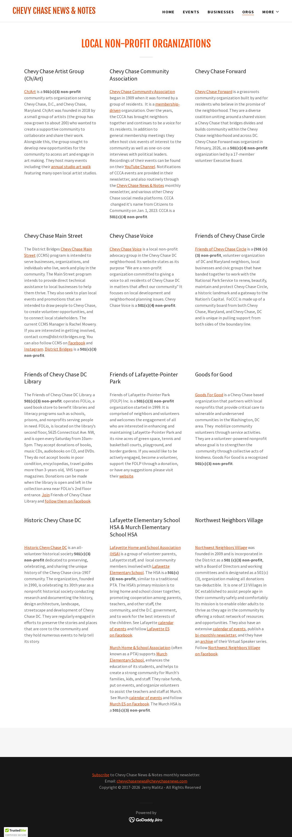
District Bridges (59, 349)
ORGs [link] (248, 11)
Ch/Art (30, 91)
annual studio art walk (71, 166)
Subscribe (100, 774)
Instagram (33, 349)
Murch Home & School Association (140, 647)
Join (46, 494)
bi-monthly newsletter (215, 635)
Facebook (76, 342)
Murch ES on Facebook (129, 703)
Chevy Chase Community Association (142, 91)
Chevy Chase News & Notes (140, 185)
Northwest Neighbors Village (221, 547)
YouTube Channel (140, 166)
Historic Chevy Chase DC (45, 547)
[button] (270, 12)
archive (206, 641)
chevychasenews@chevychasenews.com (152, 781)
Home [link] (168, 11)
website (126, 476)
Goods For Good (209, 394)
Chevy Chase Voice (126, 249)
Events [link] (191, 11)
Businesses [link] (221, 11)
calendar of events (145, 697)
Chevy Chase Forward (213, 91)
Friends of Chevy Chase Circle (220, 249)
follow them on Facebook (67, 501)
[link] (54, 12)
